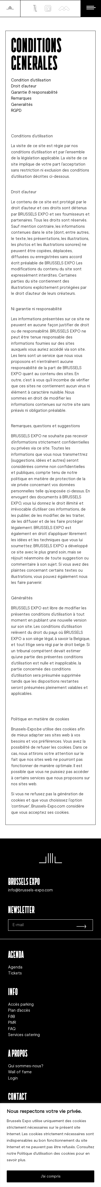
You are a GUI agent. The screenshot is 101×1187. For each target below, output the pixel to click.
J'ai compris (51, 1176)
